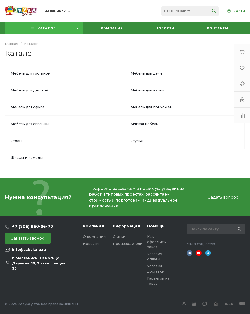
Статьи (119, 236)
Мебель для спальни (30, 124)
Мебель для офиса (27, 107)
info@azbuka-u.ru (29, 249)
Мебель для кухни (147, 90)
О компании (94, 236)
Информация (126, 226)
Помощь (155, 226)
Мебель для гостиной (30, 73)
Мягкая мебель (144, 124)
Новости (91, 244)
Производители (127, 244)
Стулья (137, 141)
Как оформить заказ (156, 241)
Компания (93, 226)
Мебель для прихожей (151, 107)
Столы (16, 141)
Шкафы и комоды (27, 157)
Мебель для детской (29, 90)
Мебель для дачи (146, 73)
